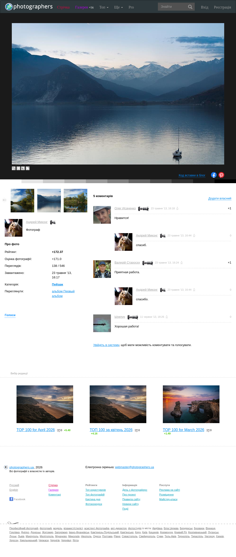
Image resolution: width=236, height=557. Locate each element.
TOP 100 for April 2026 (36, 430)
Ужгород (210, 536)
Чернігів (54, 540)
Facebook (17, 499)
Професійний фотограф (23, 528)
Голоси (10, 315)
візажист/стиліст (73, 528)
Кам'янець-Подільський (105, 532)
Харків (220, 536)
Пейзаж (57, 284)
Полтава (107, 536)
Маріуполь (32, 536)
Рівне (117, 536)
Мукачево (61, 536)
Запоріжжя (61, 532)
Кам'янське (127, 532)
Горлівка (14, 532)
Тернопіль (184, 536)
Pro (131, 7)
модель (57, 528)
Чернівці (66, 540)
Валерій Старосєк (127, 262)
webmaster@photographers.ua (134, 467)
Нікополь (86, 536)
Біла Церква (171, 528)
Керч (138, 532)
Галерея (84, 7)
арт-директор (119, 528)
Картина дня (92, 499)
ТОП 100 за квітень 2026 (111, 430)
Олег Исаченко (125, 208)
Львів (21, 536)
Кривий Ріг (180, 532)
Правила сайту (131, 499)
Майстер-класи (168, 499)
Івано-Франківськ (79, 532)
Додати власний (219, 198)
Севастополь (129, 536)
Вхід (204, 7)
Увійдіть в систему (106, 345)
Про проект (129, 494)
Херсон (13, 540)
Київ (144, 532)
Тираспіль (197, 536)
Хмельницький (28, 540)
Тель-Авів (170, 536)
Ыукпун (119, 316)
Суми (160, 536)
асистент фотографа (96, 528)
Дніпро (25, 532)
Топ (104, 7)
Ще (118, 7)
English (13, 489)
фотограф (46, 528)
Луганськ (213, 532)
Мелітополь (47, 536)
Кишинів (154, 532)
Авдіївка (157, 528)
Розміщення (166, 494)
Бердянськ (186, 528)
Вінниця (210, 528)
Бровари (199, 528)
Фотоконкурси (93, 504)
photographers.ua (21, 467)
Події (125, 508)
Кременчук (166, 532)
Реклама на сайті (169, 489)
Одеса (97, 536)
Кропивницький (197, 532)
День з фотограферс (134, 489)
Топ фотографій (95, 494)
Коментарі (55, 494)
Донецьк (35, 532)
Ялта (76, 540)
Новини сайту (130, 504)
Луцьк (13, 536)
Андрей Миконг (37, 222)
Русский (14, 485)
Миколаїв (74, 536)
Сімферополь (147, 536)
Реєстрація (222, 7)
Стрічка (63, 7)
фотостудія (135, 528)
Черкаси (44, 540)
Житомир (47, 532)
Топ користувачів (95, 489)
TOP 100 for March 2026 (183, 430)
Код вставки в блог (192, 175)
